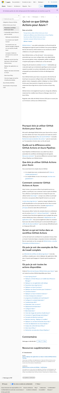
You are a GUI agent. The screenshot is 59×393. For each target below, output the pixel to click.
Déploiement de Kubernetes (32, 306)
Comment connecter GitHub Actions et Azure (34, 39)
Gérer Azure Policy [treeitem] (8, 75)
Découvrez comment (27, 156)
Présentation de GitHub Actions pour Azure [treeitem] (10, 28)
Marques (49, 389)
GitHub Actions (26, 45)
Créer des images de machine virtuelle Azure (37, 313)
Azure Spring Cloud (30, 276)
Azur (29, 17)
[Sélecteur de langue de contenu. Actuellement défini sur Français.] (4, 384)
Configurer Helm (29, 308)
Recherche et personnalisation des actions (33, 139)
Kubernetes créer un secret (32, 304)
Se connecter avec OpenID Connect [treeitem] (12, 41)
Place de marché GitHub (43, 136)
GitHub (42, 17)
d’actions (43, 65)
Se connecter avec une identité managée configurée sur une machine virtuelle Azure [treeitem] (12, 47)
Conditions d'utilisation (31, 389)
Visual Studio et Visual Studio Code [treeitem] (10, 86)
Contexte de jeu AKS (30, 302)
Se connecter (54, 2)
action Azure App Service (30, 201)
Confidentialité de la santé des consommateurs (12, 389)
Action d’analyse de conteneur (33, 296)
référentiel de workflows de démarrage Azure (36, 254)
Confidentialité (51, 387)
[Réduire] (18, 15)
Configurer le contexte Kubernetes (34, 300)
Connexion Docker (30, 291)
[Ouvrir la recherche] (48, 2)
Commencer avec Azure (50, 6)
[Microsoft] (3, 2)
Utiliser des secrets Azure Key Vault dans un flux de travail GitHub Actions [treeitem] (11, 61)
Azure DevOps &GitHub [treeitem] (8, 82)
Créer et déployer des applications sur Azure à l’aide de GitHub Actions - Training (39, 357)
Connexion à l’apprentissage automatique (36, 315)
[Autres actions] (56, 17)
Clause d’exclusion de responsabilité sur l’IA (11, 387)
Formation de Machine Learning (33, 317)
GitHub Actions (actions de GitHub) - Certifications (34, 367)
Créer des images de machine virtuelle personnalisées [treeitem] (11, 79)
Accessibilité (41, 389)
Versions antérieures (28, 387)
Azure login (34, 196)
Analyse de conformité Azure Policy (34, 326)
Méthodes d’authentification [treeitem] (12, 37)
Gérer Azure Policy (30, 328)
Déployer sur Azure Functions (33, 287)
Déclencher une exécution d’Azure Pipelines (37, 330)
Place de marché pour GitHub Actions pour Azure (40, 271)
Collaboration (43, 387)
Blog (36, 387)
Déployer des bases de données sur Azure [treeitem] (11, 71)
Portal (41, 6)
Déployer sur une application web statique (36, 283)
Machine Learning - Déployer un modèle (36, 319)
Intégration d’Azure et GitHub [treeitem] (10, 22)
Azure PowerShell (43, 213)
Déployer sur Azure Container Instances (35, 293)
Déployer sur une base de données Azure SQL (37, 321)
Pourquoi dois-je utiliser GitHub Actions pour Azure (36, 33)
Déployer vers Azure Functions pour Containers (37, 289)
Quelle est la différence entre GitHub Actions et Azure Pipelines (38, 35)
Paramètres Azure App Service (33, 285)
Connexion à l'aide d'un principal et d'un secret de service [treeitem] (12, 54)
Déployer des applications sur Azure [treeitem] (11, 67)
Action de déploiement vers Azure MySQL (36, 323)
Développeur (35, 17)
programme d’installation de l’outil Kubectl (36, 298)
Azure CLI (33, 213)
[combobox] (10, 19)
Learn (24, 17)
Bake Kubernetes (29, 311)
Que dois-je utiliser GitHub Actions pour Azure (34, 37)
